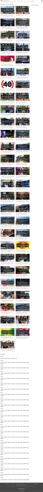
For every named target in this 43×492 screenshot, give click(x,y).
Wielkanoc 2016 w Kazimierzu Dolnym (7, 283)
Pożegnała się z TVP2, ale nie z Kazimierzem (22, 10)
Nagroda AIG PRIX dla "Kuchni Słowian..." (7, 171)
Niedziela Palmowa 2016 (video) (22, 109)
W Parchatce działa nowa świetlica (7, 320)
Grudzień (2, 363)
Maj (11, 358)
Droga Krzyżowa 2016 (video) (22, 47)
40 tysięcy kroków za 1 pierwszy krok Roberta (7, 122)
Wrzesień (21, 362)
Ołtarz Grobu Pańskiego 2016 (22, 59)
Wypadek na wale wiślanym (22, 84)
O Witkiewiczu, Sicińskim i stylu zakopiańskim (22, 295)
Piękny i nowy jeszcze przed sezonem (22, 184)
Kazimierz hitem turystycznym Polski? (7, 209)
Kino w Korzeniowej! (7, 295)
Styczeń (2, 358)
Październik (24, 362)
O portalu (22, 483)
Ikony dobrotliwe (22, 208)
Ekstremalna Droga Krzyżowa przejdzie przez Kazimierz (22, 283)
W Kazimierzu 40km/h (7, 84)
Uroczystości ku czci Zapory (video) (7, 196)
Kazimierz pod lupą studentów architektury (22, 122)
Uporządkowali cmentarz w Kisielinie (7, 23)
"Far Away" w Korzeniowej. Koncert (7, 332)
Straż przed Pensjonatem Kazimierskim (22, 147)
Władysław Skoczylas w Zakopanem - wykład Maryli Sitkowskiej (7, 221)
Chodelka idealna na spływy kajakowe (7, 246)
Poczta (26, 483)
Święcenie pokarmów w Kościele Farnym (7, 47)
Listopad (28, 362)
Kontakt (32, 483)
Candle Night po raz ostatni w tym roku (7, 159)
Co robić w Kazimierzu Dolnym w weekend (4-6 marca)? (22, 308)
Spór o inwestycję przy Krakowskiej (22, 134)
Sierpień (18, 362)
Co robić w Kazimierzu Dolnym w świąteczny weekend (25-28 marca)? (22, 72)
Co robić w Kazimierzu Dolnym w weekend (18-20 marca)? (22, 159)
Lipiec (16, 358)
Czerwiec (13, 358)
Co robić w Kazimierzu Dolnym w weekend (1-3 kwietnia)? (7, 10)
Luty (3, 358)
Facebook (20, 490)
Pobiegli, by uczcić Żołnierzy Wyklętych (22, 332)
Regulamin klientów (36, 483)
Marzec (6, 358)
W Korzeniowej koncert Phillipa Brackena (22, 246)
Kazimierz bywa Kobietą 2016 (7, 307)
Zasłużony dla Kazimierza (7, 183)
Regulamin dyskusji (18, 483)
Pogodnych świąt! (7, 59)
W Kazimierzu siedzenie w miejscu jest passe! (7, 270)
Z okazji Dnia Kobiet (22, 270)
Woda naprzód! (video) (22, 35)
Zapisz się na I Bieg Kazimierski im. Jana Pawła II (7, 258)
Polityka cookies (13, 483)
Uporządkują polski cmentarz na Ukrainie (7, 97)
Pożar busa (7, 134)
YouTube (22, 490)
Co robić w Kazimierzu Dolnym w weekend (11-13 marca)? (22, 233)
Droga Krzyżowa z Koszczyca (7, 72)
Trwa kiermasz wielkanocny (23, 171)
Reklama (29, 483)
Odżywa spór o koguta (22, 320)
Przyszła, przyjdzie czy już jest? (7, 109)
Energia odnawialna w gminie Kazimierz (22, 221)
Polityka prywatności (7, 483)
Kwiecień (9, 358)
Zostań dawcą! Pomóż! (7, 233)
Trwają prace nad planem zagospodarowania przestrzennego (22, 22)
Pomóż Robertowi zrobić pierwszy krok (7, 147)
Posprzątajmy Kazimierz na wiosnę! (8, 35)
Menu (42, 1)
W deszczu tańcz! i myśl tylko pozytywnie (7, 345)
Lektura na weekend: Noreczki (22, 196)
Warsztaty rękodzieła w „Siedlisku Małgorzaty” (22, 258)
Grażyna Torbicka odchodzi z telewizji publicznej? (22, 97)
